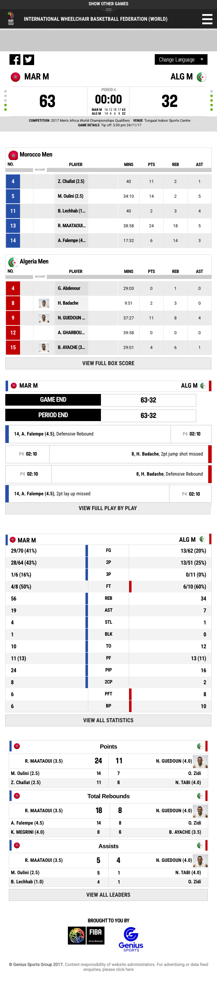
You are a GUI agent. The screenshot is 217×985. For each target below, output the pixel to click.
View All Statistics (108, 720)
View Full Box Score (108, 363)
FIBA (86, 939)
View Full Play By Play (108, 508)
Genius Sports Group (131, 939)
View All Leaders (108, 894)
